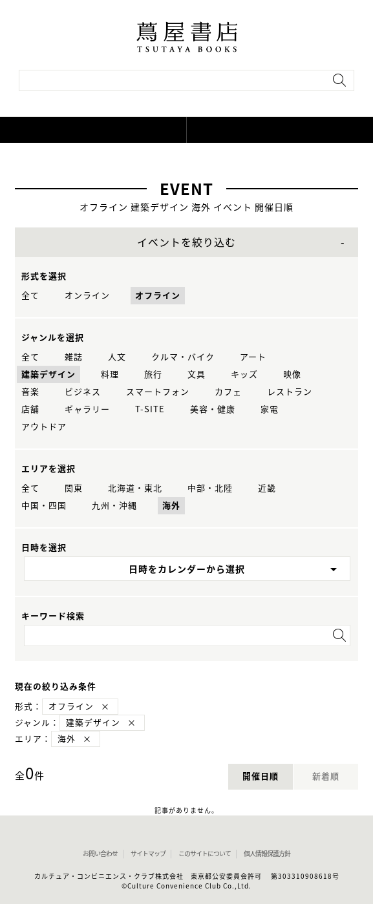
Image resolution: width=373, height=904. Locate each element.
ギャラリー (87, 409)
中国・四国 (44, 505)
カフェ (228, 392)
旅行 (153, 374)
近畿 (267, 488)
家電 (270, 409)
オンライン (87, 295)
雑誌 (74, 357)
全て (30, 295)
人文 (117, 357)
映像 (292, 374)
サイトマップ (148, 853)
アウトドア (44, 427)
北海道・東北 (135, 488)
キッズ (244, 374)
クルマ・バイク (183, 357)
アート (253, 357)
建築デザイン (48, 374)
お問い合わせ (100, 853)
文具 (196, 374)
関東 (74, 488)
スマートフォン (157, 392)
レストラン (289, 392)
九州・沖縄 (114, 505)
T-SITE (150, 409)
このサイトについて (204, 853)
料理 (110, 374)
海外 (171, 505)
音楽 (30, 392)
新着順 (325, 776)
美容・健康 (212, 409)
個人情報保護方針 (267, 853)
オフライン (157, 295)
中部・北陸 (210, 488)
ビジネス (83, 392)
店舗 (30, 409)
